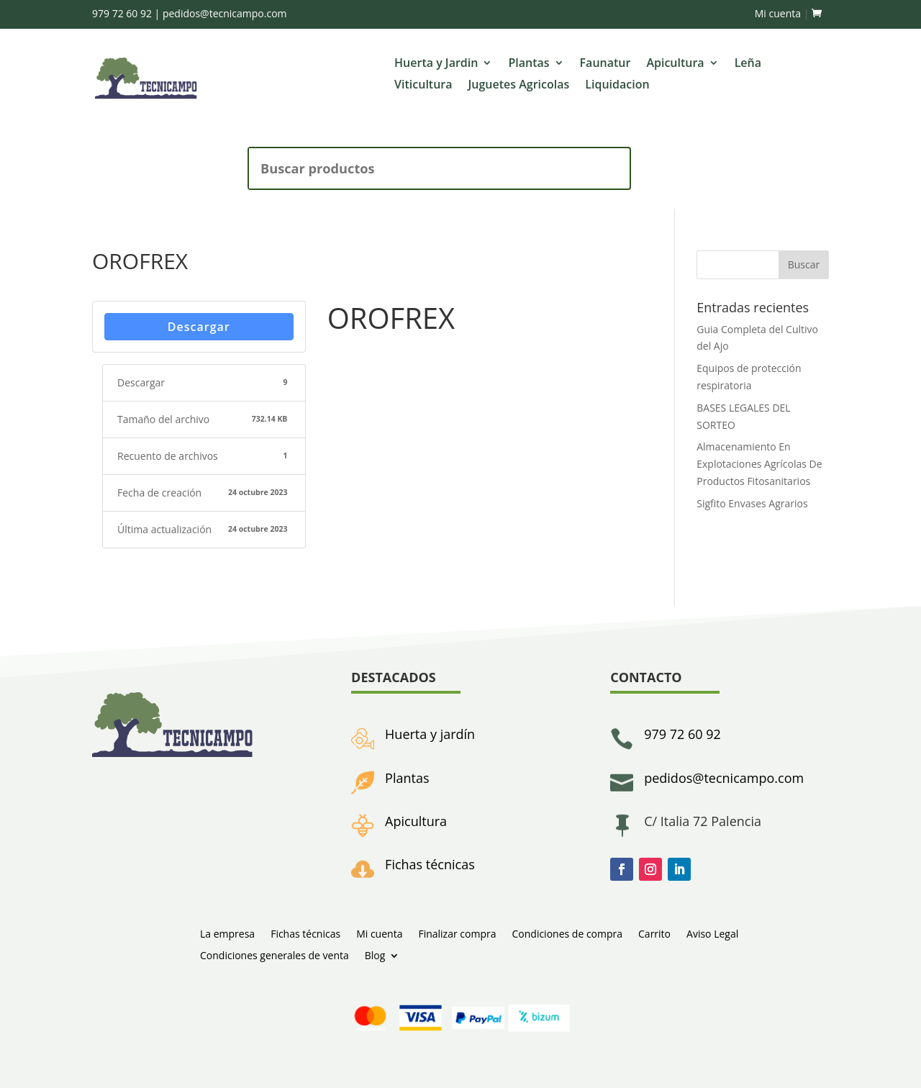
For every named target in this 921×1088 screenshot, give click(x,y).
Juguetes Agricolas (519, 85)
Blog (375, 954)
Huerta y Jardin (436, 64)
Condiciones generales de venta (274, 954)
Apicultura (675, 64)
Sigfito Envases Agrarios (752, 503)
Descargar (199, 327)
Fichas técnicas (430, 864)
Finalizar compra (457, 933)
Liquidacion (617, 85)
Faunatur (605, 64)
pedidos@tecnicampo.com (225, 13)
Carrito (654, 933)
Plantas (528, 64)
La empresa (227, 933)
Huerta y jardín (430, 734)
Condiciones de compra (567, 933)
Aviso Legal (712, 933)
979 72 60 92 (122, 13)
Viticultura (423, 85)
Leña (748, 64)
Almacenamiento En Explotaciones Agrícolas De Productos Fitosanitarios (759, 464)
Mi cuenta (778, 13)
